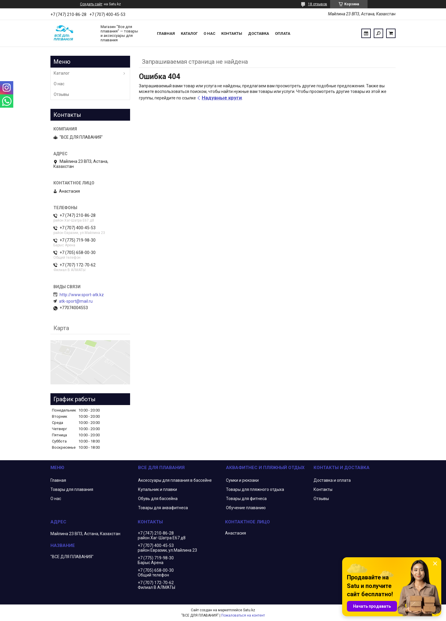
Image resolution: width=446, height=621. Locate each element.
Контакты (231, 33)
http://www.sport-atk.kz (82, 294)
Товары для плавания (71, 489)
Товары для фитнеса (246, 498)
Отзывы (61, 94)
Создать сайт (91, 4)
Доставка (258, 33)
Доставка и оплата (332, 480)
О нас (209, 33)
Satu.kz (249, 610)
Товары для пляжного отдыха (255, 489)
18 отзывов (317, 4)
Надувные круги (222, 98)
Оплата (282, 33)
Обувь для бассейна (158, 498)
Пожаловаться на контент (243, 615)
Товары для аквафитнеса (163, 507)
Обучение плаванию (246, 507)
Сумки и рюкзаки (242, 480)
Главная (166, 33)
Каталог (189, 33)
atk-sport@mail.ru (76, 301)
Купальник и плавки (157, 489)
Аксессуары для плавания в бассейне (175, 480)
